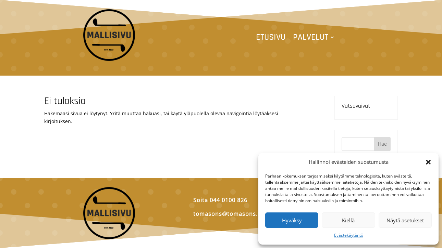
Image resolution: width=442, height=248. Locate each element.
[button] (428, 162)
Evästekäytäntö (348, 235)
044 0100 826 (228, 200)
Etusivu (270, 38)
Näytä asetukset (405, 220)
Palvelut (310, 38)
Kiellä (348, 220)
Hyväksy (292, 220)
